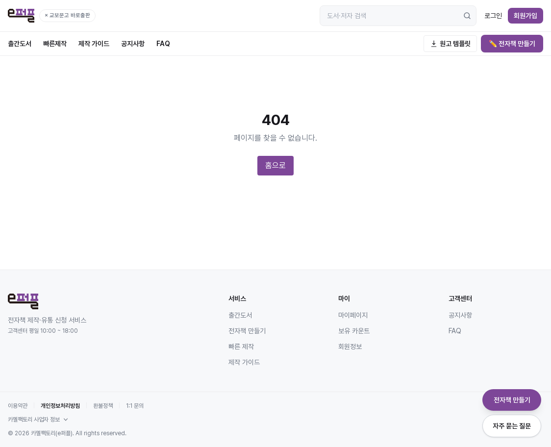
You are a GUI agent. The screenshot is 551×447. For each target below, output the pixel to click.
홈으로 (275, 165)
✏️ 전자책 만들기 (512, 44)
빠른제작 (55, 44)
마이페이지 (353, 315)
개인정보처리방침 (60, 405)
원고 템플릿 (450, 44)
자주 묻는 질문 (512, 426)
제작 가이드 (93, 44)
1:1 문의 (135, 405)
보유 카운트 (354, 331)
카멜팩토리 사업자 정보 (39, 419)
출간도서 (19, 44)
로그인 (493, 16)
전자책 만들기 (247, 331)
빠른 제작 (241, 346)
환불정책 (103, 405)
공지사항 (133, 44)
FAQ (163, 44)
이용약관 (17, 405)
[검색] (467, 15)
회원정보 (350, 346)
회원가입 (525, 16)
